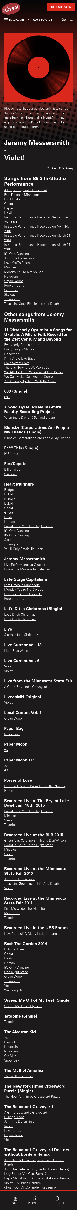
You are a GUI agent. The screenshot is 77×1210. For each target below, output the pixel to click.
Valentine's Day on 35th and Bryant (29, 417)
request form (28, 127)
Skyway (9, 295)
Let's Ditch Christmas (20, 614)
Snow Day (11, 1060)
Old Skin (10, 1056)
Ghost (8, 204)
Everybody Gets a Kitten (21, 345)
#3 (6, 770)
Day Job (10, 1042)
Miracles (10, 267)
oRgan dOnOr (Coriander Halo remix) (30, 1187)
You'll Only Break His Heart (23, 549)
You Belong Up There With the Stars (30, 381)
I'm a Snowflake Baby (19, 358)
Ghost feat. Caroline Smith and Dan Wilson (35, 840)
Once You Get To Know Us (23, 594)
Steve (8, 540)
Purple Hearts (14, 285)
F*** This (11, 454)
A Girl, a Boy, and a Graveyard (25, 190)
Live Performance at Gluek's (24, 565)
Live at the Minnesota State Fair (27, 569)
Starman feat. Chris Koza (21, 635)
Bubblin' (10, 499)
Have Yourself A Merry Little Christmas (32, 934)
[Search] (71, 19)
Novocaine (12, 734)
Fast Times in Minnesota (22, 585)
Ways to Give (40, 19)
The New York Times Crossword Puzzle (32, 1096)
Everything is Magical (19, 349)
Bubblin (9, 494)
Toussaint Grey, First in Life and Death (31, 304)
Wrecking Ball (14, 990)
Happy (9, 208)
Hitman (9, 522)
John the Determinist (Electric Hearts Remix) (36, 1169)
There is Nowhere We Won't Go (27, 367)
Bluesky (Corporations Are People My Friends (37, 438)
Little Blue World (16, 651)
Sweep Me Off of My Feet (23, 1006)
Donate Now (61, 7)
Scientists (11, 290)
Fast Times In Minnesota (22, 195)
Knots (8, 1126)
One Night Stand (16, 972)
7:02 (7, 1038)
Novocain (11, 276)
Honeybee (11, 354)
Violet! (9, 666)
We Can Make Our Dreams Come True (31, 377)
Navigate (14, 19)
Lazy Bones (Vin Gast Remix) (25, 1174)
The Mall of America (18, 1076)
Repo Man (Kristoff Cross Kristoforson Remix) (37, 1178)
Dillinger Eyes (14, 949)
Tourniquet (12, 299)
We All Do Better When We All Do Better (33, 372)
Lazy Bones (12, 1131)
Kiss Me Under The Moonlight (26, 909)
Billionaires (12, 469)
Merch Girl (12, 913)
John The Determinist (19, 258)
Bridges (9, 490)
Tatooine (10, 918)
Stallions (10, 474)
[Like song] (60, 168)
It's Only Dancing (16, 254)
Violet (8, 888)
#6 (6, 750)
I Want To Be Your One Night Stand (28, 526)
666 (7, 397)
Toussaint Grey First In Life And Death (31, 884)
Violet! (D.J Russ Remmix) (23, 1183)
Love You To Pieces (17, 263)
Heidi (8, 213)
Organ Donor (13, 281)
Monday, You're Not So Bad (23, 272)
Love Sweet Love (16, 363)
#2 (6, 766)
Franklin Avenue (15, 199)
